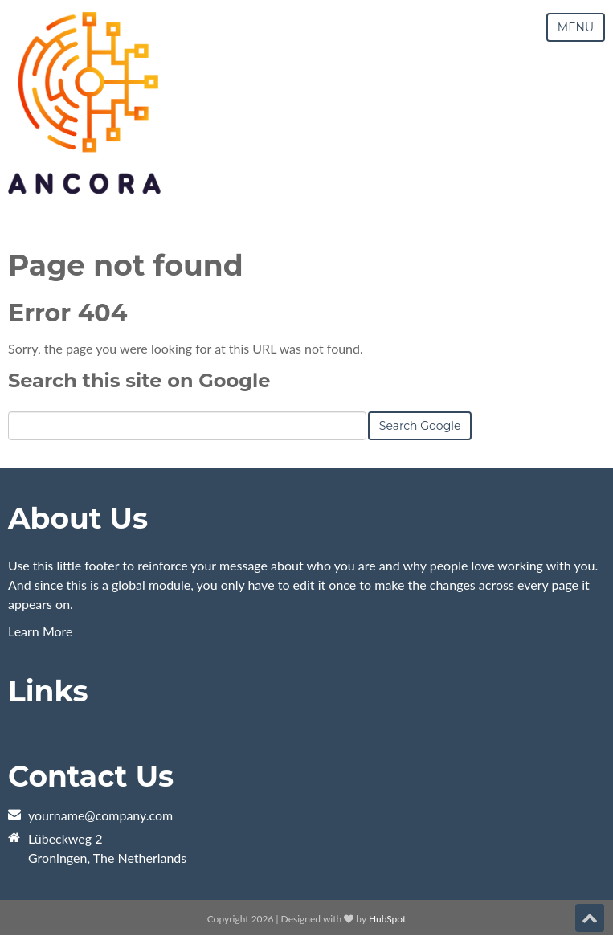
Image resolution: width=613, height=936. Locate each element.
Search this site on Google (139, 380)
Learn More (40, 631)
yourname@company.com (100, 815)
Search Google (420, 426)
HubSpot (387, 919)
